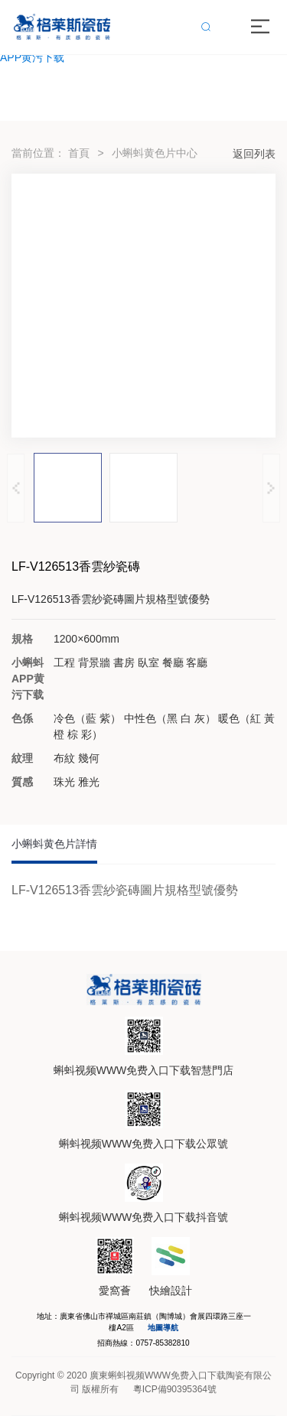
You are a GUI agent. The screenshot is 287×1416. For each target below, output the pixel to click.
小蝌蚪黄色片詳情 (54, 844)
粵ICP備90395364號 (175, 1389)
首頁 (79, 153)
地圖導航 (163, 1327)
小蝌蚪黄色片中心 (154, 153)
